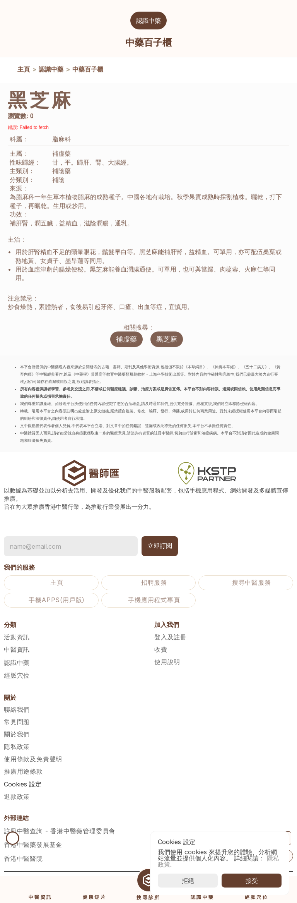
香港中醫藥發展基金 (33, 844)
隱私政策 (17, 746)
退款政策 (17, 796)
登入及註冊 (170, 637)
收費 (160, 649)
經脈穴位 (17, 675)
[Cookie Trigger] (22, 784)
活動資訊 (17, 637)
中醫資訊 (17, 649)
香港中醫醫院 (23, 858)
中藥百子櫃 (87, 71)
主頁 (23, 71)
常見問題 (17, 722)
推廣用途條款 (23, 771)
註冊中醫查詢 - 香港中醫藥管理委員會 (59, 831)
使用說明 (167, 662)
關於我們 (17, 734)
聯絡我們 (17, 709)
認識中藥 (51, 71)
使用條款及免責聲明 (33, 759)
